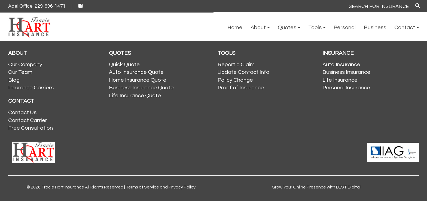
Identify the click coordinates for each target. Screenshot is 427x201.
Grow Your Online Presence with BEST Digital (316, 187)
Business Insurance (346, 72)
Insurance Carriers (31, 87)
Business (375, 27)
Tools (316, 27)
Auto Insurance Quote (136, 72)
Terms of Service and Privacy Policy (161, 187)
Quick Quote (124, 64)
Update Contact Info (243, 72)
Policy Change (235, 80)
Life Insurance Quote (135, 95)
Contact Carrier (27, 120)
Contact (406, 27)
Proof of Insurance (241, 87)
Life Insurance (340, 80)
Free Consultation (30, 128)
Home (234, 27)
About (260, 27)
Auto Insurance (341, 64)
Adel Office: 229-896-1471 (37, 6)
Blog (14, 80)
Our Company (25, 64)
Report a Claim (236, 64)
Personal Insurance (346, 87)
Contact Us (22, 112)
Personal (345, 27)
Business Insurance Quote (141, 87)
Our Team (20, 72)
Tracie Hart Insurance (62, 187)
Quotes (289, 27)
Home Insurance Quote (137, 80)
